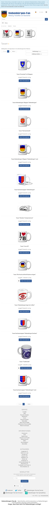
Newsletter (24, 443)
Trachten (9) (24, 454)
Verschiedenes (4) (24, 466)
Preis (37, 51)
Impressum (24, 433)
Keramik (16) (25, 456)
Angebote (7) (24, 451)
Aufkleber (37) (24, 457)
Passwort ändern (24, 419)
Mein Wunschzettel (24, 422)
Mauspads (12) (24, 463)
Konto (24, 418)
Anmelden (41, 12)
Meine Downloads (24, 425)
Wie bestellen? (24, 442)
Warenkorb (24, 416)
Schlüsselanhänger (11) (24, 462)
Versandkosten (44, 495)
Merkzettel (24, 421)
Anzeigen (16, 485)
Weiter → (14, 51)
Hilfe (24, 413)
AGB (24, 434)
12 (37, 54)
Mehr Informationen (24, 80)
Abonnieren (24, 481)
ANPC (24, 440)
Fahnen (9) (24, 459)
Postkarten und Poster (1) (24, 465)
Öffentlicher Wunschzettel (24, 424)
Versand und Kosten (25, 437)
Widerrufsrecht (24, 439)
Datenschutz (24, 436)
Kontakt (24, 412)
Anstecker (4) (24, 460)
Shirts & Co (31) (24, 453)
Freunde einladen (24, 415)
